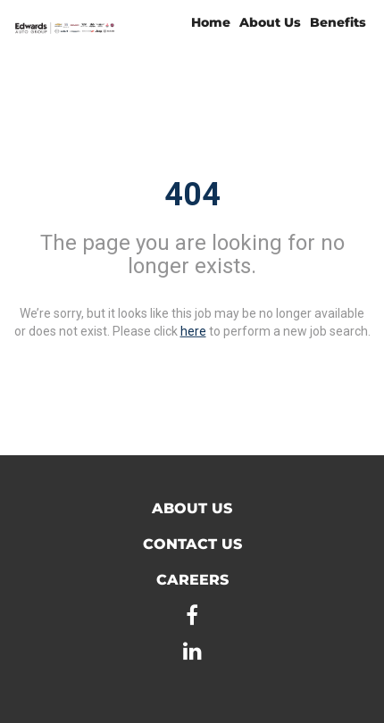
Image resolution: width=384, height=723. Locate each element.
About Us (270, 22)
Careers (192, 579)
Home (210, 22)
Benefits (338, 22)
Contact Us (192, 544)
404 (192, 194)
